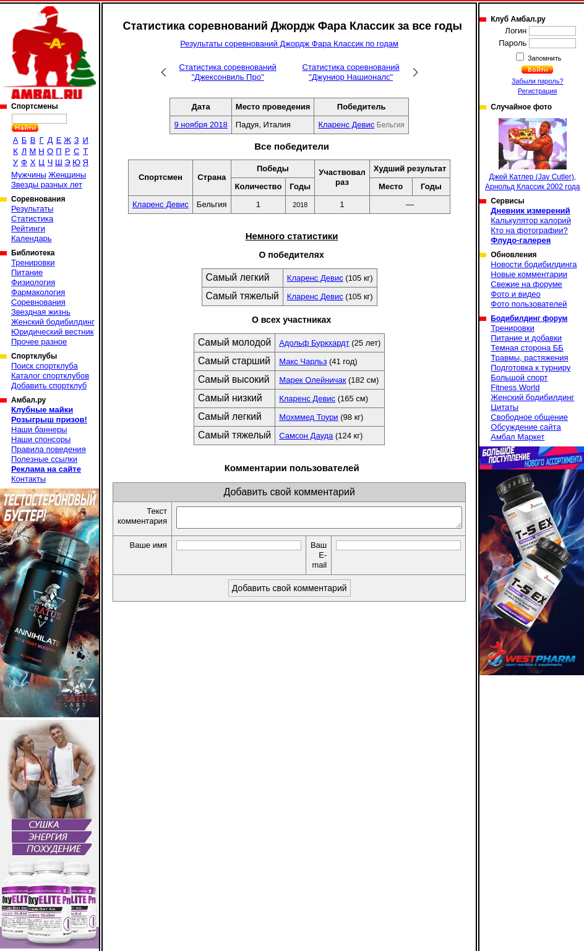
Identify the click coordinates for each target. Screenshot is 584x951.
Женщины (67, 174)
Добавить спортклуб (49, 385)
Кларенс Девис (346, 124)
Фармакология (38, 292)
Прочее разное (39, 341)
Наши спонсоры (41, 439)
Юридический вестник (52, 331)
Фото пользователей (529, 304)
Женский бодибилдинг (53, 321)
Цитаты (504, 407)
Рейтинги (28, 228)
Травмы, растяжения (529, 357)
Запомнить (544, 58)
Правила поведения (48, 449)
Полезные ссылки (44, 459)
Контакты (28, 479)
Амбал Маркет (517, 436)
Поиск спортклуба (44, 365)
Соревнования (38, 302)
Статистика (32, 218)
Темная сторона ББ (527, 347)
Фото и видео (516, 294)
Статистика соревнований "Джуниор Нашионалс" (351, 72)
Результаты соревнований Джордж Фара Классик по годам (289, 43)
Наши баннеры (39, 429)
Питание (27, 272)
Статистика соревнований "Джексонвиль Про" (228, 72)
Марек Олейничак (312, 380)
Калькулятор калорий (531, 220)
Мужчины (28, 174)
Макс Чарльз (303, 361)
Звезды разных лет (46, 184)
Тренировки (32, 262)
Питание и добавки (526, 338)
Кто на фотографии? (529, 230)
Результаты (32, 208)
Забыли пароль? (538, 81)
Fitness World (515, 387)
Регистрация (537, 91)
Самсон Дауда (306, 435)
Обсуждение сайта (525, 427)
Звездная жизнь (41, 312)
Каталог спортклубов (50, 375)
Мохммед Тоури (308, 417)
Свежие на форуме (526, 284)
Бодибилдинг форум (529, 318)
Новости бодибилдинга (534, 264)
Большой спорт (519, 377)
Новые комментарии (529, 274)
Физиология (33, 282)
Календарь (31, 238)
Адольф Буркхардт (314, 343)
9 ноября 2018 (200, 124)
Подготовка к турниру (530, 367)
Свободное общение (529, 417)
